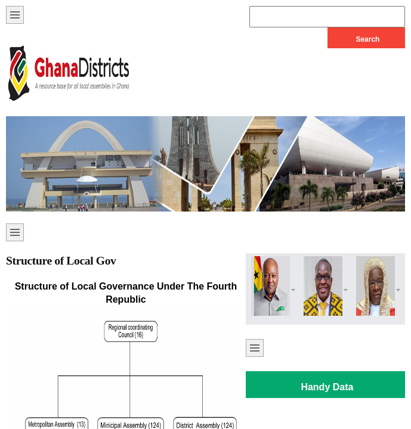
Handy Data (327, 387)
